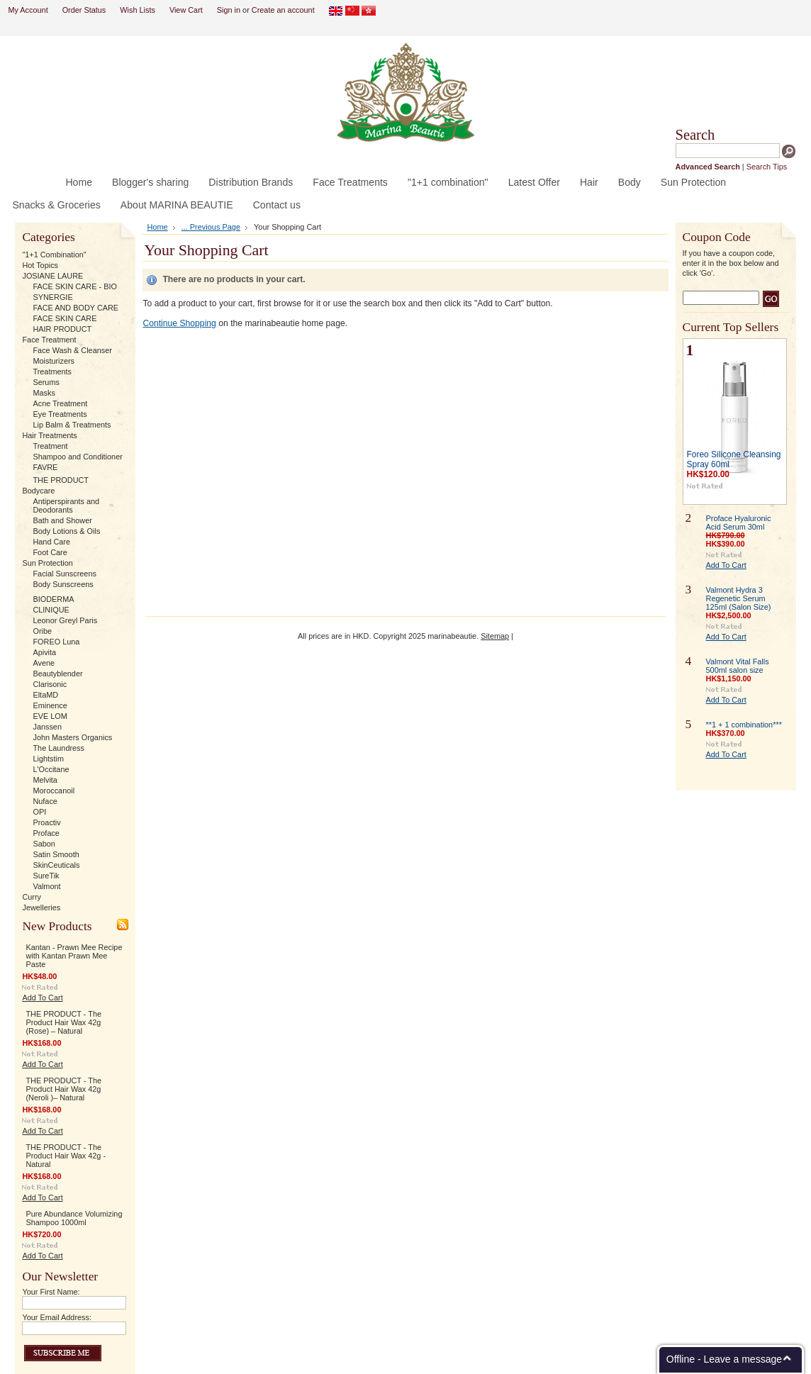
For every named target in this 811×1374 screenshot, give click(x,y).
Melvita (45, 780)
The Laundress (58, 748)
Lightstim (48, 758)
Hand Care (51, 541)
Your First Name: (50, 1292)
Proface (46, 833)
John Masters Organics (72, 737)
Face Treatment (49, 339)
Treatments (52, 371)
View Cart (186, 10)
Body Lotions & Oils (66, 531)
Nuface (45, 801)
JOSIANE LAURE (52, 276)
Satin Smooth (56, 854)
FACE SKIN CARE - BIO (74, 286)
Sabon (44, 843)
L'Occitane (51, 769)
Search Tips (766, 166)
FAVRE (45, 467)
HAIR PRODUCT (62, 329)
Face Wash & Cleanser (72, 350)
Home (157, 227)
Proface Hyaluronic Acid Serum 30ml (738, 522)
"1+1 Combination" (54, 254)
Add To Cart (42, 997)
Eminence (50, 705)
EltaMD (45, 695)
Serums (46, 382)
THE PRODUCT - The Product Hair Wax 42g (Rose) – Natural (63, 1022)
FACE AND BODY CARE (75, 307)
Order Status (84, 10)
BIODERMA (53, 599)
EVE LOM (50, 716)
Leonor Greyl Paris (65, 620)
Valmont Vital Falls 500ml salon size (737, 665)
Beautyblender (57, 673)
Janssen (47, 726)
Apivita (44, 652)
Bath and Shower (62, 520)
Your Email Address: (56, 1317)
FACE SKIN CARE (64, 318)
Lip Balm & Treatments (72, 424)
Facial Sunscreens (64, 573)
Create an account (283, 10)
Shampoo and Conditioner (77, 456)
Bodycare (38, 490)
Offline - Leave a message (724, 1359)
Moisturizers (53, 361)
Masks (44, 393)
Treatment (50, 446)
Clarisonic (50, 684)
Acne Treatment (60, 403)
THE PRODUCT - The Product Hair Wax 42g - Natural (66, 1155)
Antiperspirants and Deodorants (66, 505)
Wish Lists (137, 10)
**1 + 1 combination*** (744, 724)
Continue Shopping (179, 323)
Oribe (42, 631)
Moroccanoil (53, 790)
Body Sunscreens (63, 584)
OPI (39, 812)
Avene (44, 663)
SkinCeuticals (56, 865)
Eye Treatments (59, 414)
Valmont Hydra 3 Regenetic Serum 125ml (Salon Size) (738, 598)
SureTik (46, 875)
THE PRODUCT (61, 480)
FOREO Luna (56, 641)
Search (695, 135)
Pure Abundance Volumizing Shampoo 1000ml (74, 1218)
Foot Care (50, 552)
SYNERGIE (52, 297)
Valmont (46, 886)
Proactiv (46, 822)
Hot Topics (40, 265)
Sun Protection (47, 563)
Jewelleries (41, 907)
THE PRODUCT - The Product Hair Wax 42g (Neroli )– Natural (63, 1089)
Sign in (228, 10)
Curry (31, 897)
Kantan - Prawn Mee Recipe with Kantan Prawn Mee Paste (74, 955)
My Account (27, 10)
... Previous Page (210, 227)
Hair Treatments (49, 435)
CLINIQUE (51, 609)
